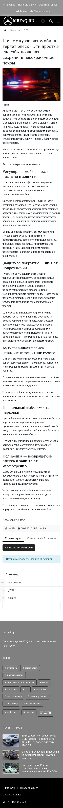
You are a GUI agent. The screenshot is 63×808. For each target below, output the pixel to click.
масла (45, 682)
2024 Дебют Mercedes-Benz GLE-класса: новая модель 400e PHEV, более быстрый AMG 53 (39, 740)
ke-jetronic (12, 712)
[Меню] (58, 21)
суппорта (12, 668)
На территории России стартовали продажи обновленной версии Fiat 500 (39, 768)
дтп (47, 712)
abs (26, 689)
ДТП (6, 104)
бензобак (41, 689)
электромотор (14, 696)
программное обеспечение (20, 682)
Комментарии (13, 538)
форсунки (12, 689)
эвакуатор (12, 703)
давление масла (15, 675)
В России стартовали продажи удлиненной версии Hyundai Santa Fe (40, 755)
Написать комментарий (19, 547)
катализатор (31, 668)
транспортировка (38, 696)
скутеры (29, 712)
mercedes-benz (33, 703)
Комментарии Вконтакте (41, 538)
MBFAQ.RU (9, 801)
